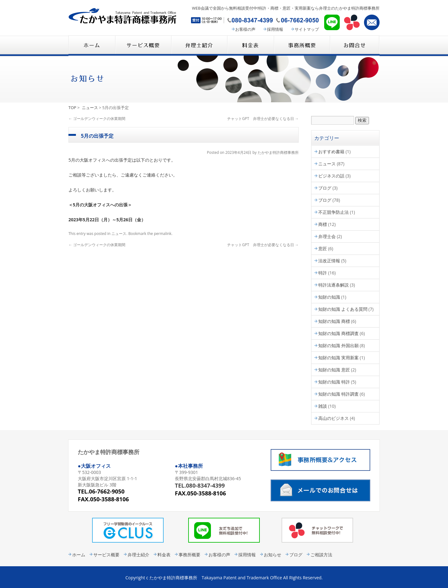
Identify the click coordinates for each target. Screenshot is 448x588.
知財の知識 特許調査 (338, 394)
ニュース (90, 107)
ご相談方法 (321, 555)
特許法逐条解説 (333, 285)
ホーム (78, 555)
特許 (322, 273)
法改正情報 (329, 261)
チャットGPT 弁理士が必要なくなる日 (263, 118)
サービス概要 (143, 45)
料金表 (250, 45)
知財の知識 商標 (334, 321)
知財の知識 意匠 (334, 370)
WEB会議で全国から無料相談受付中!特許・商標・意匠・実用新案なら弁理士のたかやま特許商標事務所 (286, 8)
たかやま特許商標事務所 (278, 152)
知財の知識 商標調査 (338, 333)
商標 (322, 224)
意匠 (322, 248)
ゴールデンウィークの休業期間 (96, 118)
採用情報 (275, 29)
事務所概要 (302, 45)
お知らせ (272, 555)
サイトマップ (307, 29)
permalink (162, 233)
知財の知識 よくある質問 (342, 309)
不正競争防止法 (333, 212)
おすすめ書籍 (331, 151)
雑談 (322, 406)
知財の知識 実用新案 (338, 358)
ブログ (324, 188)
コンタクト (355, 45)
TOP (72, 107)
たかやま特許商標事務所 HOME (91, 45)
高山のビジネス (333, 418)
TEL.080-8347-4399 (200, 485)
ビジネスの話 (331, 176)
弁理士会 (327, 236)
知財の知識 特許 (334, 382)
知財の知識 (329, 297)
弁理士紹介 (199, 45)
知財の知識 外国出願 (338, 345)
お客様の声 (245, 29)
